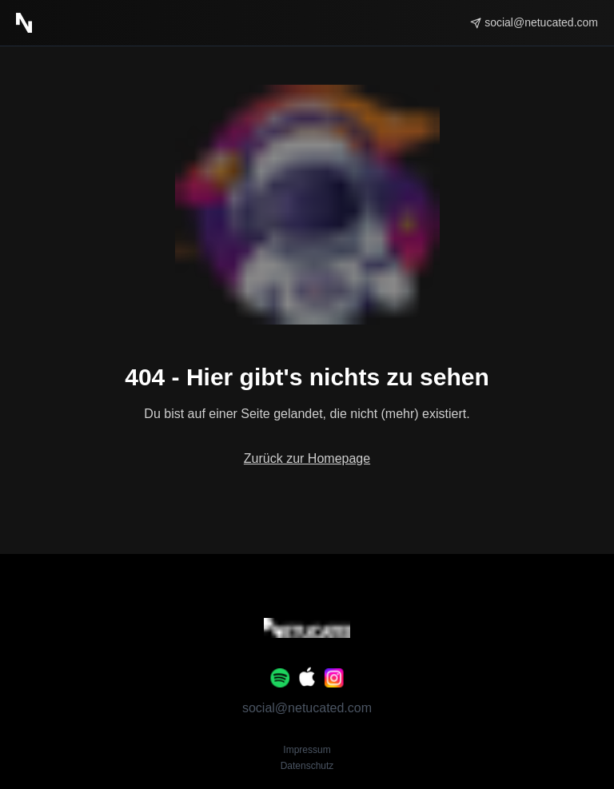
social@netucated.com (307, 708)
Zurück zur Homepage (307, 458)
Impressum (306, 749)
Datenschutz (307, 765)
